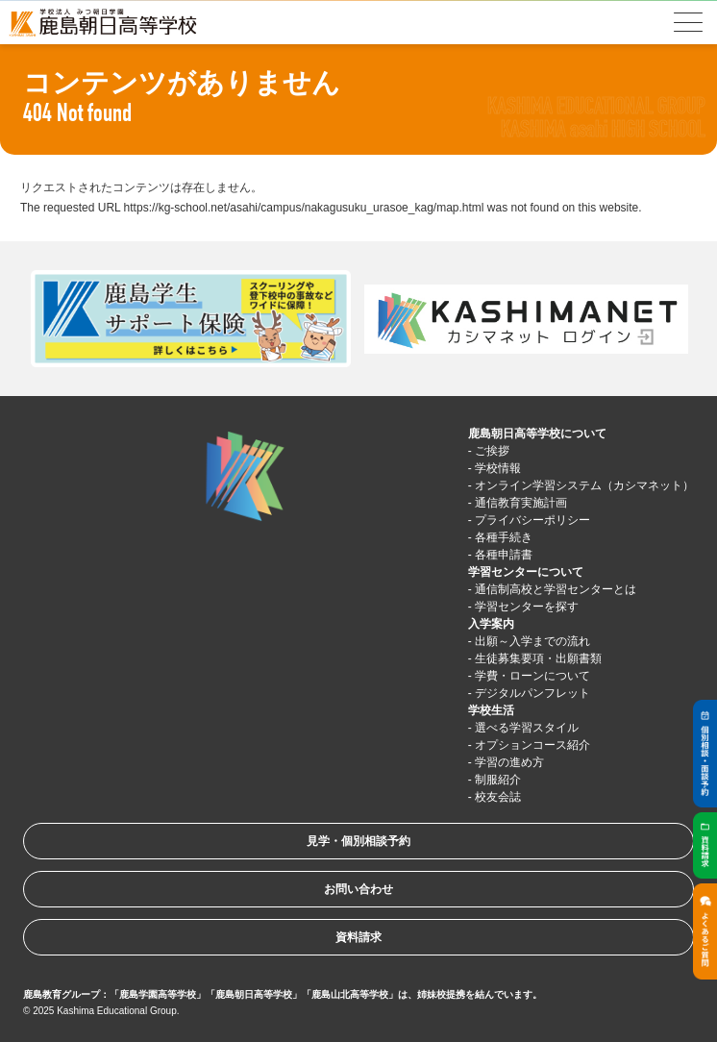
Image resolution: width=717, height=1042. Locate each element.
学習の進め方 (509, 762)
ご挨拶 (492, 451)
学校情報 (498, 468)
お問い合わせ (358, 889)
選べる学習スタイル (527, 727)
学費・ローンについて (532, 675)
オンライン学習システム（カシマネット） (584, 485)
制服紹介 (498, 779)
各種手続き (503, 537)
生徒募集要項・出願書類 (538, 658)
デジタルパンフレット (532, 693)
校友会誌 (498, 797)
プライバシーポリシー (532, 520)
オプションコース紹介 (532, 745)
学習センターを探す (527, 606)
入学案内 (491, 624)
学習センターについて (525, 572)
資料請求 (358, 937)
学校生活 (491, 710)
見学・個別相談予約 (358, 841)
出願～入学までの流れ (532, 641)
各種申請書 (503, 554)
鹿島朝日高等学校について (537, 433)
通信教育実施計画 (521, 502)
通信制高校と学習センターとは (555, 589)
